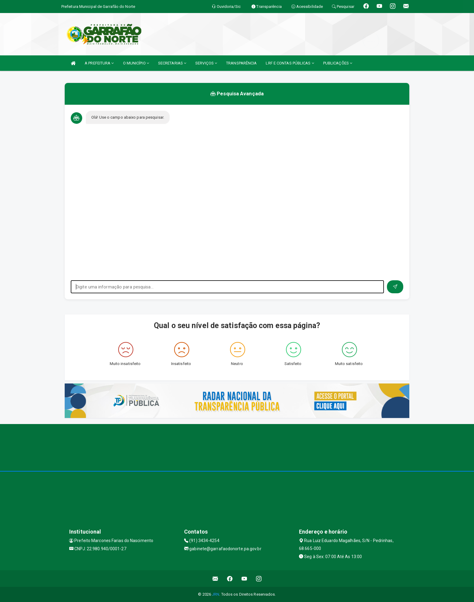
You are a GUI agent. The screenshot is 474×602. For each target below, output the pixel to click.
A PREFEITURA (99, 63)
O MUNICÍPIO (136, 63)
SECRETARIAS (172, 63)
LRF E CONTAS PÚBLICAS (290, 63)
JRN (215, 594)
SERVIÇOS (206, 63)
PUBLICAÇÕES (337, 63)
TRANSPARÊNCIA (241, 63)
